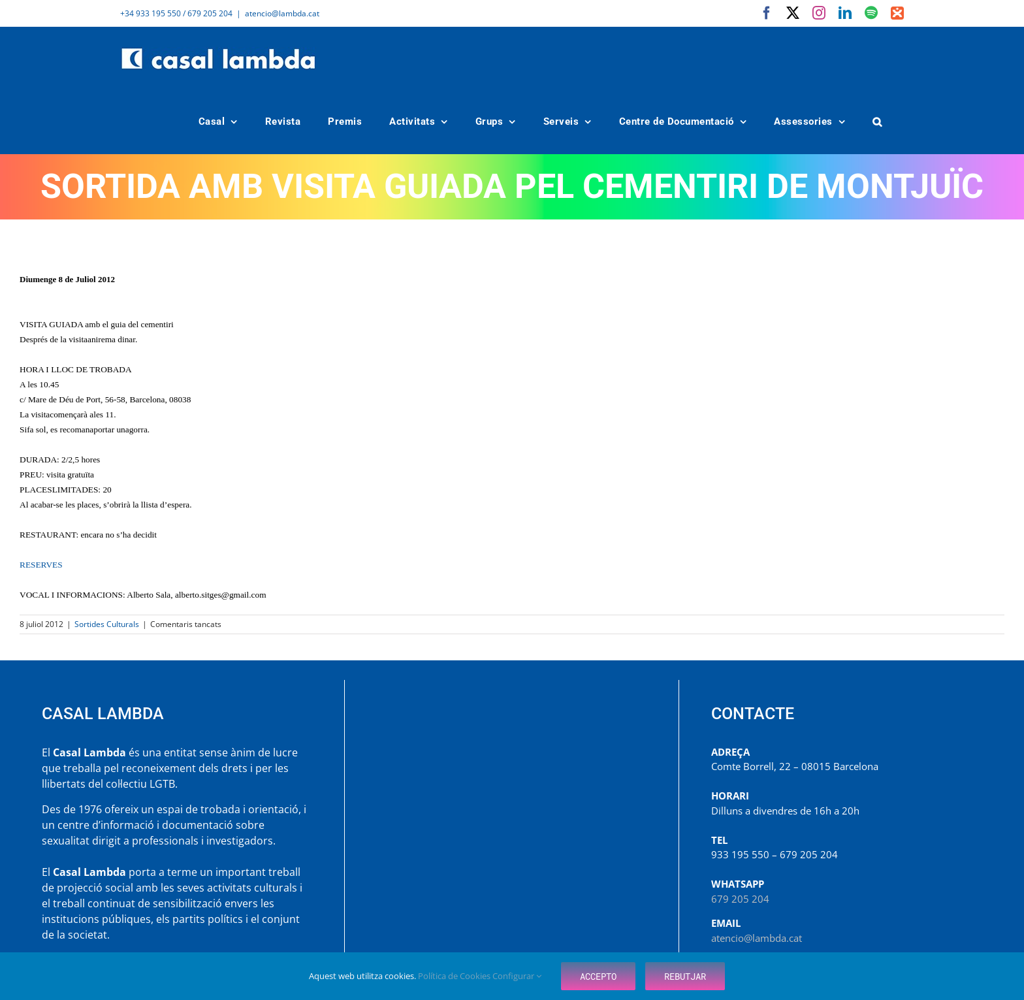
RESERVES (41, 565)
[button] (877, 121)
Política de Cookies (455, 976)
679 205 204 (740, 898)
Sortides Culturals (106, 624)
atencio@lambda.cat (282, 13)
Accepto (598, 976)
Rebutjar (685, 976)
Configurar (516, 976)
